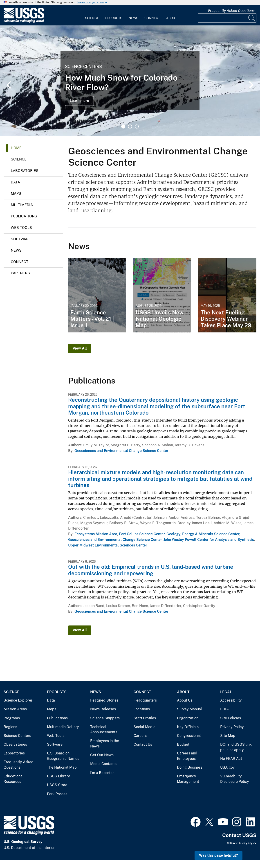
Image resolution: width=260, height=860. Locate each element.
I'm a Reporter (102, 773)
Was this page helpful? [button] (218, 855)
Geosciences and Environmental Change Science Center (121, 451)
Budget (183, 744)
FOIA (224, 709)
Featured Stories (104, 700)
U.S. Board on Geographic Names (63, 756)
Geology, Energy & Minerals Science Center (202, 534)
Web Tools (21, 228)
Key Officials (188, 727)
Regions (10, 727)
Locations (142, 709)
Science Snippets (105, 718)
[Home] (24, 22)
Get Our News (102, 755)
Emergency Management (188, 779)
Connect (152, 18)
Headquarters (145, 700)
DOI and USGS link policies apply (236, 747)
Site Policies (230, 718)
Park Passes (57, 794)
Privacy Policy (232, 727)
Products (113, 18)
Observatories (15, 744)
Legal (226, 692)
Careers (140, 736)
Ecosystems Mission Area (95, 534)
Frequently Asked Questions (231, 11)
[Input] (227, 18)
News (133, 18)
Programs (12, 718)
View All (80, 348)
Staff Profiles (145, 718)
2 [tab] (130, 126)
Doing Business (189, 767)
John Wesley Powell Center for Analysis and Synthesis (209, 539)
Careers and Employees (187, 756)
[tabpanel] (130, 80)
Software (21, 239)
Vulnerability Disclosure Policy (234, 779)
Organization (187, 718)
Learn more (79, 101)
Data (15, 182)
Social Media (144, 727)
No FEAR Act (231, 758)
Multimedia (22, 205)
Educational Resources (14, 779)
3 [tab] (137, 126)
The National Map (62, 767)
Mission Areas (15, 709)
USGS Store (57, 785)
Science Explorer (18, 700)
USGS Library (58, 776)
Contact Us (143, 744)
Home (16, 148)
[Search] (251, 18)
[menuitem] (92, 15)
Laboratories (24, 171)
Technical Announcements (103, 729)
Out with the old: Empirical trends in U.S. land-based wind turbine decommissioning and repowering (150, 570)
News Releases (103, 709)
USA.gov (227, 767)
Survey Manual (189, 709)
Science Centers (83, 66)
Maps (16, 193)
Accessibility (231, 700)
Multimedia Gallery (63, 727)
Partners (20, 273)
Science (92, 18)
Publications (24, 216)
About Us (184, 700)
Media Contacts (103, 764)
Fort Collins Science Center (142, 534)
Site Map (227, 736)
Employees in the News (104, 743)
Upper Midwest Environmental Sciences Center (107, 545)
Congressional (189, 736)
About (171, 18)
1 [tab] (123, 126)
